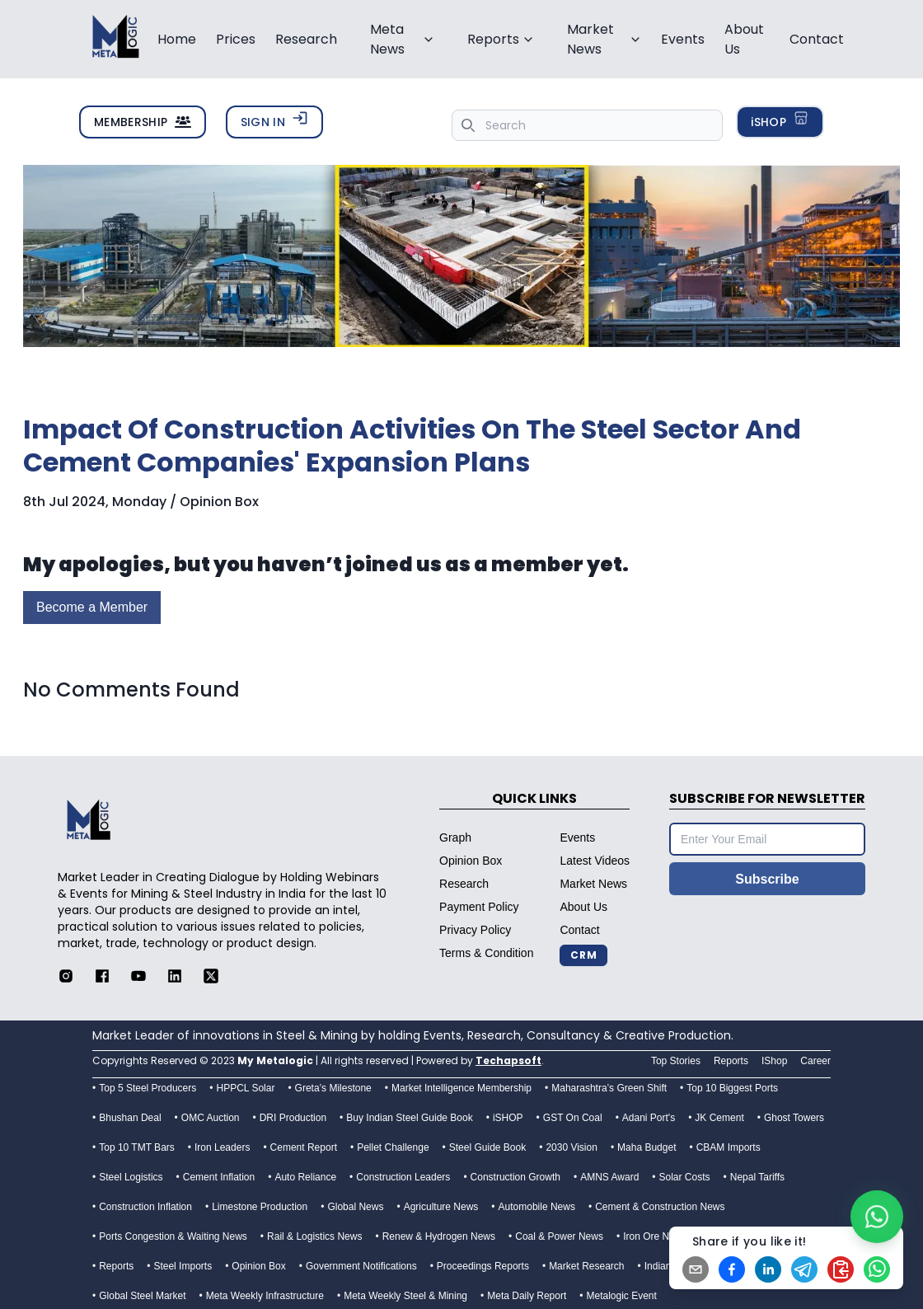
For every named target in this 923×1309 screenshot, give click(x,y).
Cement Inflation (219, 1177)
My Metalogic (275, 1060)
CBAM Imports (728, 1147)
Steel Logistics (130, 1177)
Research (306, 39)
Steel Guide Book (487, 1147)
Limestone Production (259, 1207)
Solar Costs (684, 1177)
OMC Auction (210, 1118)
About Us (744, 39)
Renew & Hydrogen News (438, 1236)
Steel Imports (182, 1266)
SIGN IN (274, 120)
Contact (816, 39)
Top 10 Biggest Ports (732, 1088)
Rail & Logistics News (314, 1236)
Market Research (586, 1266)
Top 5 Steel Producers (147, 1088)
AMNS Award (609, 1177)
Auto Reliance (305, 1177)
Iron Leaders (222, 1147)
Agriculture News (441, 1207)
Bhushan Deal (130, 1118)
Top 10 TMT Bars (137, 1147)
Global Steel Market (142, 1296)
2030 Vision (571, 1147)
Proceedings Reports (483, 1266)
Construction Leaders (403, 1177)
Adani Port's (648, 1118)
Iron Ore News (654, 1236)
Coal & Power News (559, 1236)
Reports (116, 1266)
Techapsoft (508, 1060)
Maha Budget (646, 1147)
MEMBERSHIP (142, 122)
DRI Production (293, 1118)
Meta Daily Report (526, 1296)
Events (683, 39)
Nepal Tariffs (757, 1177)
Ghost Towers (794, 1118)
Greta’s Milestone (333, 1088)
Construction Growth (515, 1177)
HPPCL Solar (245, 1088)
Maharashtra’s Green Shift (609, 1088)
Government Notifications (361, 1266)
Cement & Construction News (659, 1207)
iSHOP (780, 120)
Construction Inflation (145, 1207)
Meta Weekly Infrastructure (265, 1296)
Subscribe (767, 879)
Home (176, 39)
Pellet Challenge (393, 1147)
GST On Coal (572, 1118)
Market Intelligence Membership (461, 1088)
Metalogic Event (621, 1296)
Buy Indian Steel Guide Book (409, 1118)
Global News (355, 1207)
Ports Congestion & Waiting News (173, 1236)
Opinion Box (258, 1266)
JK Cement (719, 1118)
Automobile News (537, 1207)
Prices (235, 39)
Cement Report (303, 1147)
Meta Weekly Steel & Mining (405, 1296)
